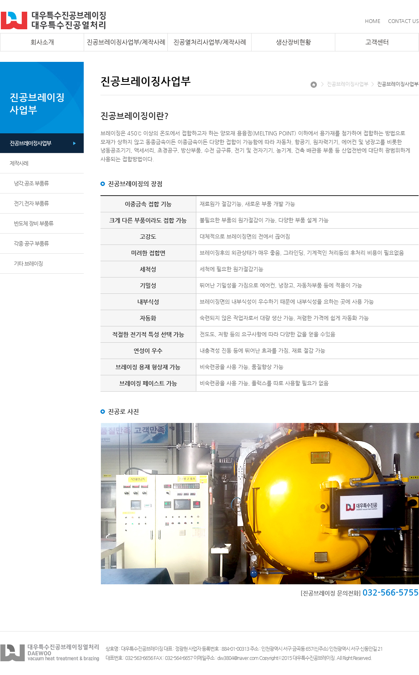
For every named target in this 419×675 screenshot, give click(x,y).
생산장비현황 (293, 42)
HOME (372, 21)
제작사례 (19, 163)
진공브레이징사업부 (30, 143)
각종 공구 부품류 (31, 243)
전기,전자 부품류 (31, 203)
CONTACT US (403, 21)
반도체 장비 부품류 (33, 223)
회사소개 (42, 42)
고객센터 (377, 42)
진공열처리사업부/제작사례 (209, 42)
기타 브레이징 (28, 263)
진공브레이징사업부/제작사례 (126, 42)
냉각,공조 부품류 (31, 183)
